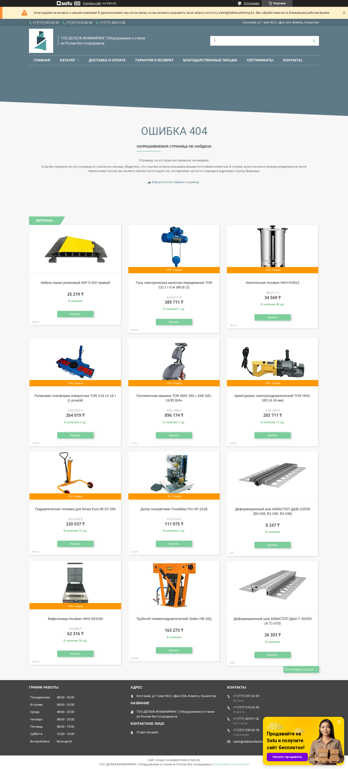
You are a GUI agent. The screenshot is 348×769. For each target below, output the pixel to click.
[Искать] (314, 41)
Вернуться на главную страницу (175, 182)
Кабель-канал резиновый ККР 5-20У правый (75, 283)
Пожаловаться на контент (231, 764)
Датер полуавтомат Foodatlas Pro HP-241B (173, 509)
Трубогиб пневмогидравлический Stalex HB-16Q (174, 619)
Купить (75, 314)
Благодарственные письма (210, 60)
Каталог (68, 60)
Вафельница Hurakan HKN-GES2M (75, 619)
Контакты (292, 60)
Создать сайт (92, 3)
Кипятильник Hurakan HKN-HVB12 (272, 283)
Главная (42, 60)
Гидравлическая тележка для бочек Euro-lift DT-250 (75, 509)
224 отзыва (251, 3)
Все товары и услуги (299, 669)
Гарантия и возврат (154, 60)
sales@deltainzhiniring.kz (251, 741)
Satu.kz (195, 760)
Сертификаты (260, 60)
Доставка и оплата (107, 60)
